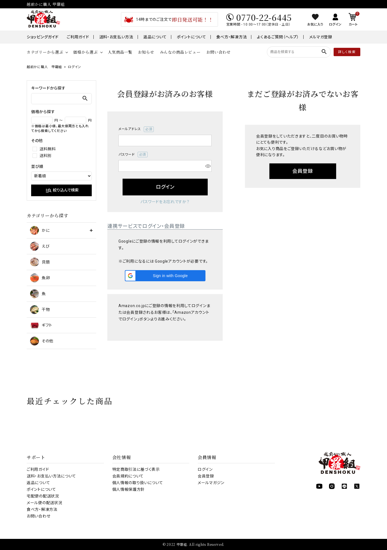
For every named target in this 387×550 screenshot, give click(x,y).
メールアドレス (136, 129)
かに (39, 230)
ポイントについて (191, 37)
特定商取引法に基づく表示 (136, 469)
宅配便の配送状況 (43, 496)
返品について (155, 37)
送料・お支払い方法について (51, 476)
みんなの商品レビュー (180, 52)
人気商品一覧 (120, 52)
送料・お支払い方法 (116, 37)
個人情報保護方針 (128, 489)
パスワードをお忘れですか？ (164, 202)
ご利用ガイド (78, 37)
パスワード (133, 154)
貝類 (40, 262)
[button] (165, 275)
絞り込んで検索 (62, 190)
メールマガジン (211, 483)
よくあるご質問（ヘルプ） (278, 37)
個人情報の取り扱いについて (137, 483)
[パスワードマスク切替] (207, 165)
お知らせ (146, 52)
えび (39, 246)
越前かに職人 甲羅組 (44, 67)
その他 (41, 341)
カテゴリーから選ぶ (45, 52)
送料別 (45, 155)
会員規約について (128, 476)
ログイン (205, 469)
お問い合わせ (218, 52)
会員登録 (206, 476)
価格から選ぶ (85, 52)
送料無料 (47, 149)
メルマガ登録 (320, 37)
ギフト (41, 325)
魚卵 (40, 277)
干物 (40, 309)
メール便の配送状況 (44, 503)
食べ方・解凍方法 (231, 37)
